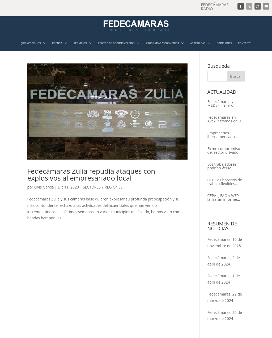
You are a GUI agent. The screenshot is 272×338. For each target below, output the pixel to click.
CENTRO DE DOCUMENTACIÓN (116, 43)
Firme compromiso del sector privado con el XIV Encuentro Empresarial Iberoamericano (225, 150)
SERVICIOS (80, 43)
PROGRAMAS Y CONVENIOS (162, 43)
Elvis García (44, 187)
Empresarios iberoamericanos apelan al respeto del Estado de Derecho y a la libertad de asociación (225, 135)
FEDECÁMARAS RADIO (214, 6)
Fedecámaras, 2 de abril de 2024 (223, 261)
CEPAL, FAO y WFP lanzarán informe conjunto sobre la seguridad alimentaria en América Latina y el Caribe (223, 197)
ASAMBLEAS (198, 43)
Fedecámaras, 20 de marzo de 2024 (224, 315)
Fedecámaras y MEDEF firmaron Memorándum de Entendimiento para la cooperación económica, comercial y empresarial (224, 103)
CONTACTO (245, 43)
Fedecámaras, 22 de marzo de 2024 (224, 297)
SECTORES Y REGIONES (102, 187)
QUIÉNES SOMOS (30, 43)
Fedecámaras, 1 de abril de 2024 (223, 279)
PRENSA (57, 43)
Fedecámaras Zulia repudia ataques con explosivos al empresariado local (91, 174)
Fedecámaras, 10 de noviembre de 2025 (224, 242)
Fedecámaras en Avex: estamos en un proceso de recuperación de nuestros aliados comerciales (225, 119)
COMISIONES (224, 43)
